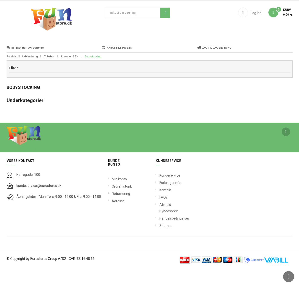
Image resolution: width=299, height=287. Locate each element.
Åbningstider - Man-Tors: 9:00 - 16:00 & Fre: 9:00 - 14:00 (58, 215)
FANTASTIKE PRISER (117, 66)
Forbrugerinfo (160, 201)
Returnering (120, 212)
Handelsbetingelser (160, 237)
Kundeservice (160, 194)
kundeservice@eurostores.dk (38, 204)
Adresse (118, 220)
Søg (165, 12)
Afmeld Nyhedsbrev (160, 226)
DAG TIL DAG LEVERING (214, 66)
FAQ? (160, 216)
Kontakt (160, 209)
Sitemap (160, 244)
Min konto (119, 198)
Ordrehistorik (120, 205)
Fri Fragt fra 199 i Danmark (25, 66)
